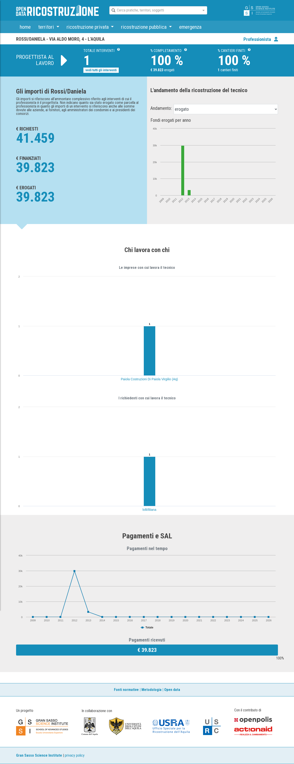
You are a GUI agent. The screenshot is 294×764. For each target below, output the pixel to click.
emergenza (190, 27)
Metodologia (151, 689)
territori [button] (46, 27)
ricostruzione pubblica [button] (144, 27)
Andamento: (161, 108)
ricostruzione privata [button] (88, 27)
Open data (172, 689)
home (25, 27)
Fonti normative (126, 689)
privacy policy (75, 755)
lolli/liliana (149, 509)
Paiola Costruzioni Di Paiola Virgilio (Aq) (149, 379)
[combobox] (154, 11)
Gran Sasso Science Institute (39, 755)
